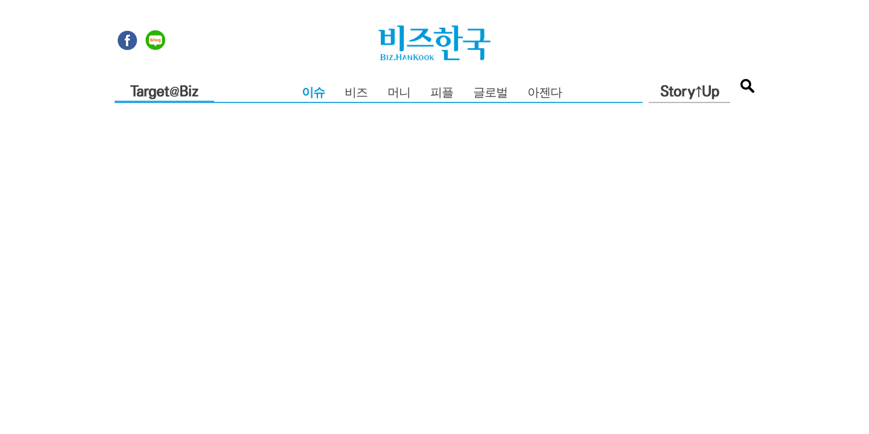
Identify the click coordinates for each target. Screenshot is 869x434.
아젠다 (544, 93)
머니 (398, 93)
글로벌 (490, 93)
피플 (441, 93)
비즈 (356, 93)
